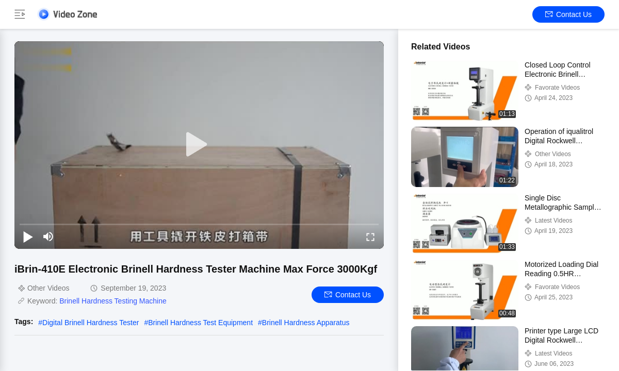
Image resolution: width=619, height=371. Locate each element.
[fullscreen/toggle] (370, 236)
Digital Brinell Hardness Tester (90, 322)
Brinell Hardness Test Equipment (200, 322)
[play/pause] (28, 236)
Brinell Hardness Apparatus (306, 322)
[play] (199, 145)
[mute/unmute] (48, 236)
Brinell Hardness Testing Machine (113, 301)
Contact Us (568, 14)
